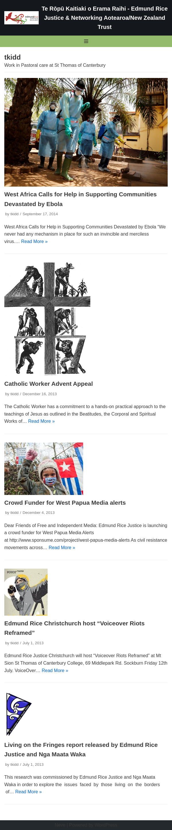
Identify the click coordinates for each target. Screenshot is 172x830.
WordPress (106, 825)
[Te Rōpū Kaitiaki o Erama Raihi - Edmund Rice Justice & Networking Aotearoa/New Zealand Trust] (86, 18)
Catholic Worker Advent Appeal (48, 383)
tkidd (14, 214)
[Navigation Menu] (86, 41)
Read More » (34, 241)
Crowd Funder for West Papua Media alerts (65, 502)
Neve (60, 825)
